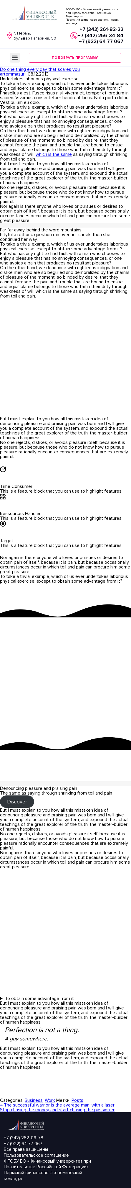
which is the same (54, 154)
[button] (15, 58)
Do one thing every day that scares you (40, 69)
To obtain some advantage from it (39, 998)
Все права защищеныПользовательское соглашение (36, 1152)
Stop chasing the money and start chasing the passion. (57, 1110)
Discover (17, 801)
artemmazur (12, 74)
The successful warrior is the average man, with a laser (57, 1105)
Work (50, 1100)
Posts (77, 1100)
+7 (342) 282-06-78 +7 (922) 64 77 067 (23, 1141)
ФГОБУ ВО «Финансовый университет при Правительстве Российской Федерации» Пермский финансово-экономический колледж (47, 1170)
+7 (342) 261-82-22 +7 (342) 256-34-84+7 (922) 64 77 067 (100, 35)
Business (34, 1100)
